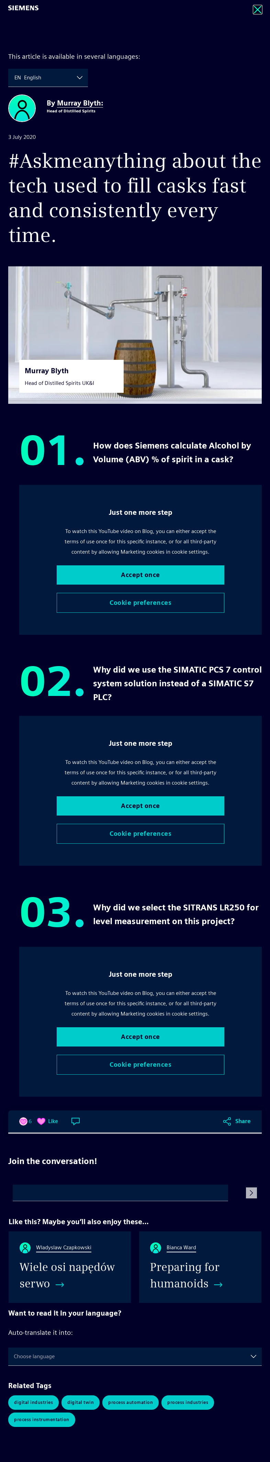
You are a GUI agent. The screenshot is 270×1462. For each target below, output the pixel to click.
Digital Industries (33, 1402)
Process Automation (130, 1402)
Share (243, 1121)
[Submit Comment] (251, 1192)
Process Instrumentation (41, 1419)
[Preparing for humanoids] (200, 1267)
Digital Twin (80, 1402)
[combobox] (15, 78)
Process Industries (187, 1402)
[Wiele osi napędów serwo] (70, 1267)
